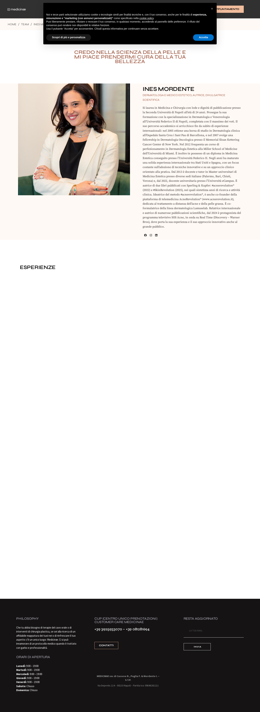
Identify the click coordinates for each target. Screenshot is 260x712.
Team (25, 24)
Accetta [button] (203, 37)
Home (12, 24)
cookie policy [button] (146, 18)
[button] (212, 9)
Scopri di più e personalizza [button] (68, 37)
